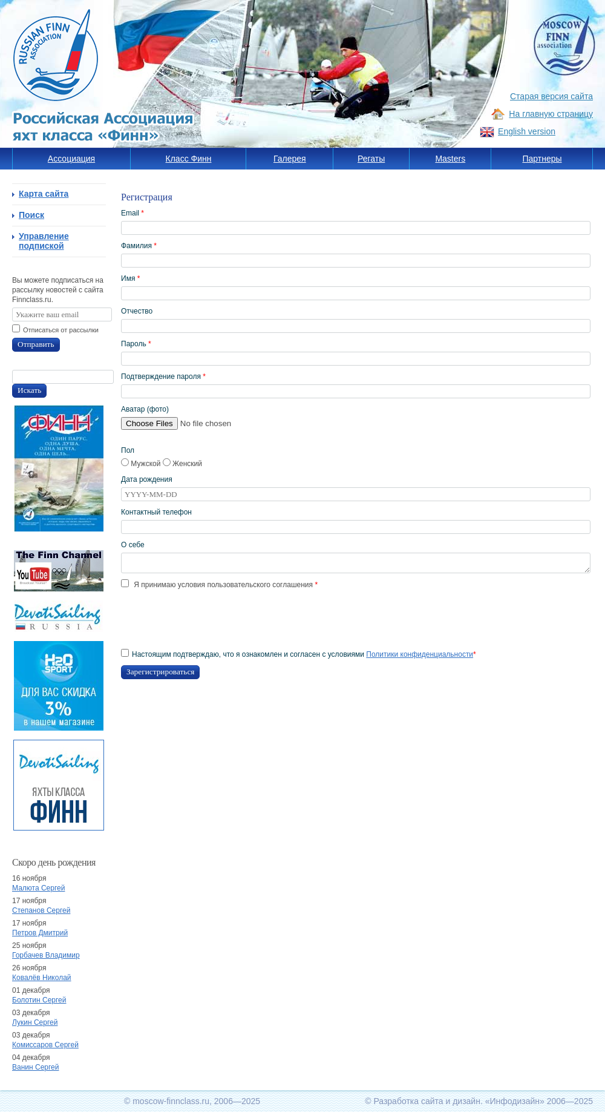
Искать (29, 390)
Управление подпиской (44, 241)
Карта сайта (43, 194)
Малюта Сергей (38, 888)
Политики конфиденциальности (419, 654)
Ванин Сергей (35, 1067)
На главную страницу (551, 114)
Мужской (142, 463)
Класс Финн (189, 158)
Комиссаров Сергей (45, 1045)
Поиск (31, 215)
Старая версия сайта (551, 96)
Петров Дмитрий (40, 933)
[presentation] (213, 619)
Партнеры (541, 158)
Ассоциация (71, 158)
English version (526, 131)
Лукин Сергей (34, 1022)
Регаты (371, 158)
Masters (450, 158)
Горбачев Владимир (46, 955)
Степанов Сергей (41, 910)
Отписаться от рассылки (61, 330)
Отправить (36, 344)
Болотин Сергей (39, 1000)
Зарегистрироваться (160, 671)
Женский (182, 463)
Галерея (289, 158)
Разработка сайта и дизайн (426, 1101)
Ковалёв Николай (41, 977)
